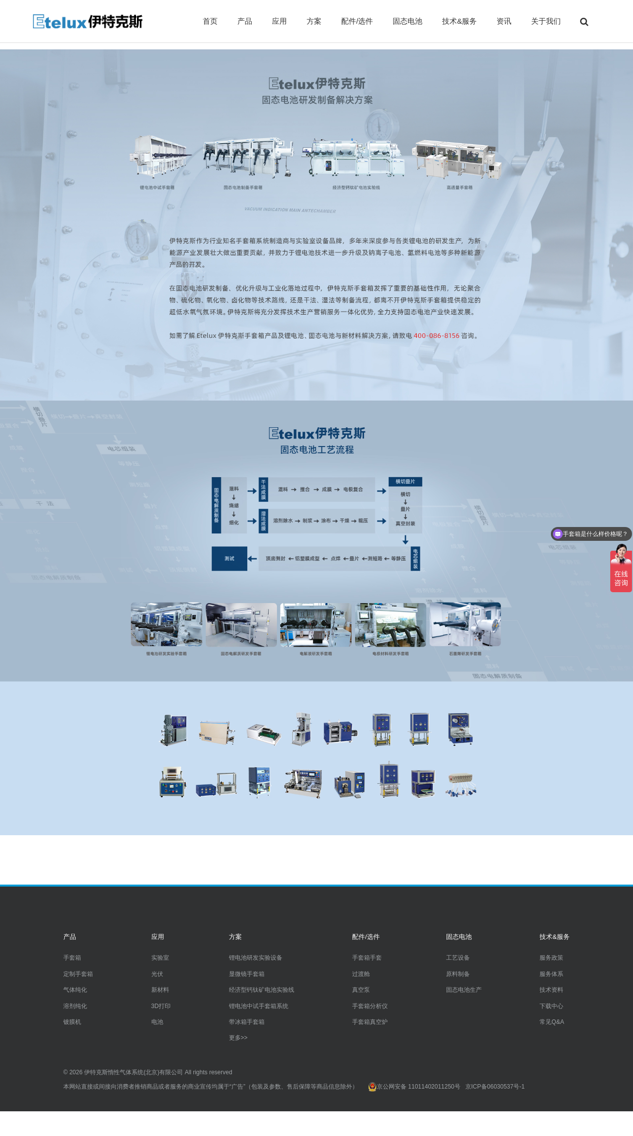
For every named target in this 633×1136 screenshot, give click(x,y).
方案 (314, 21)
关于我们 (546, 21)
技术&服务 (459, 21)
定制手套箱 (78, 974)
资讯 (504, 21)
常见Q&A (552, 1021)
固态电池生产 (464, 989)
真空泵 (361, 989)
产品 (244, 21)
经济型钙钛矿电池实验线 (261, 989)
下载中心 (551, 1006)
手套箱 (72, 957)
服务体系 (551, 974)
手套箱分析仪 (370, 1006)
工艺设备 (458, 957)
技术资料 (551, 989)
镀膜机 (72, 1021)
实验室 (160, 957)
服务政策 (551, 957)
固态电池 (407, 21)
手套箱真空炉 (370, 1021)
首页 (210, 21)
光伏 (157, 974)
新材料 (160, 989)
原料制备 (458, 974)
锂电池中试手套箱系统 (258, 1006)
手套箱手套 (367, 957)
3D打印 (161, 1006)
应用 (279, 21)
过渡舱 (361, 974)
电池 (157, 1021)
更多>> (238, 1037)
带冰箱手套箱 (247, 1021)
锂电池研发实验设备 (255, 957)
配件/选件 (357, 21)
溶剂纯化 (75, 1006)
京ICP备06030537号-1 (495, 1086)
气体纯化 (75, 989)
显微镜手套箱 (247, 974)
